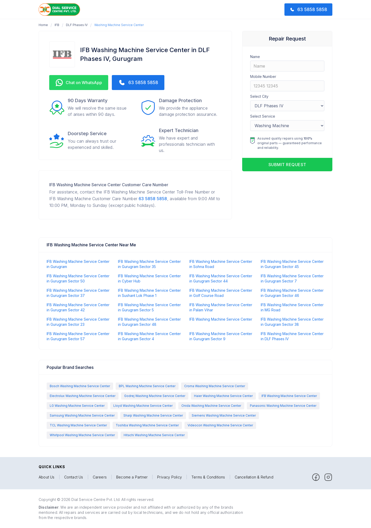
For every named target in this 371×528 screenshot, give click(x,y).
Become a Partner (132, 477)
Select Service (262, 116)
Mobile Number (263, 76)
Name (255, 56)
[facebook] (316, 477)
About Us (47, 477)
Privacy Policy (169, 477)
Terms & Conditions (208, 477)
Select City (259, 96)
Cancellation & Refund (254, 477)
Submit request (287, 164)
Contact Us (73, 477)
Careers (100, 477)
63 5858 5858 (153, 198)
